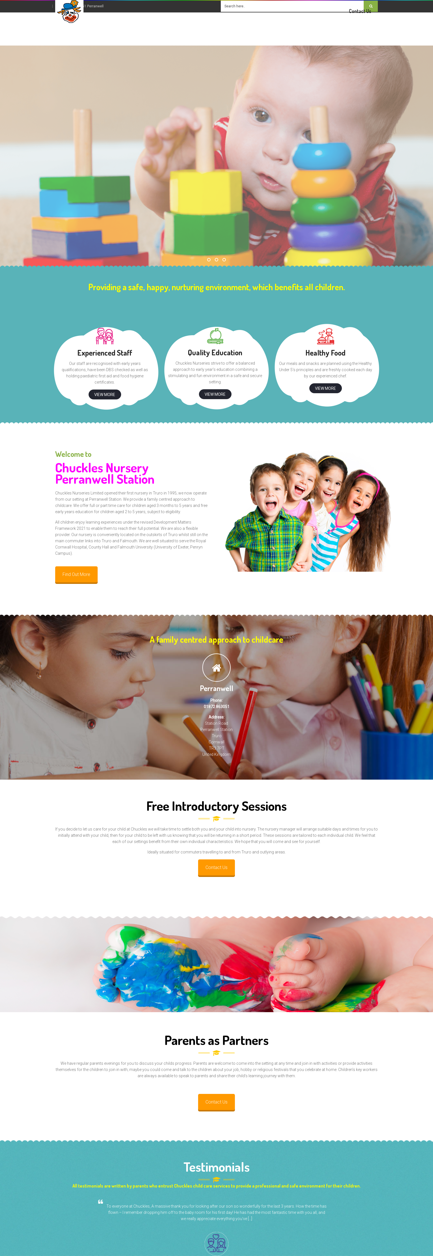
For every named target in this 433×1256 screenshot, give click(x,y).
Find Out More (76, 574)
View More (104, 394)
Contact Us (216, 867)
